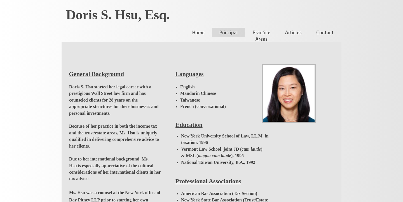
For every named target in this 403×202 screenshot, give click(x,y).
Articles (293, 32)
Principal (228, 32)
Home (198, 32)
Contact (325, 32)
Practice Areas (261, 35)
